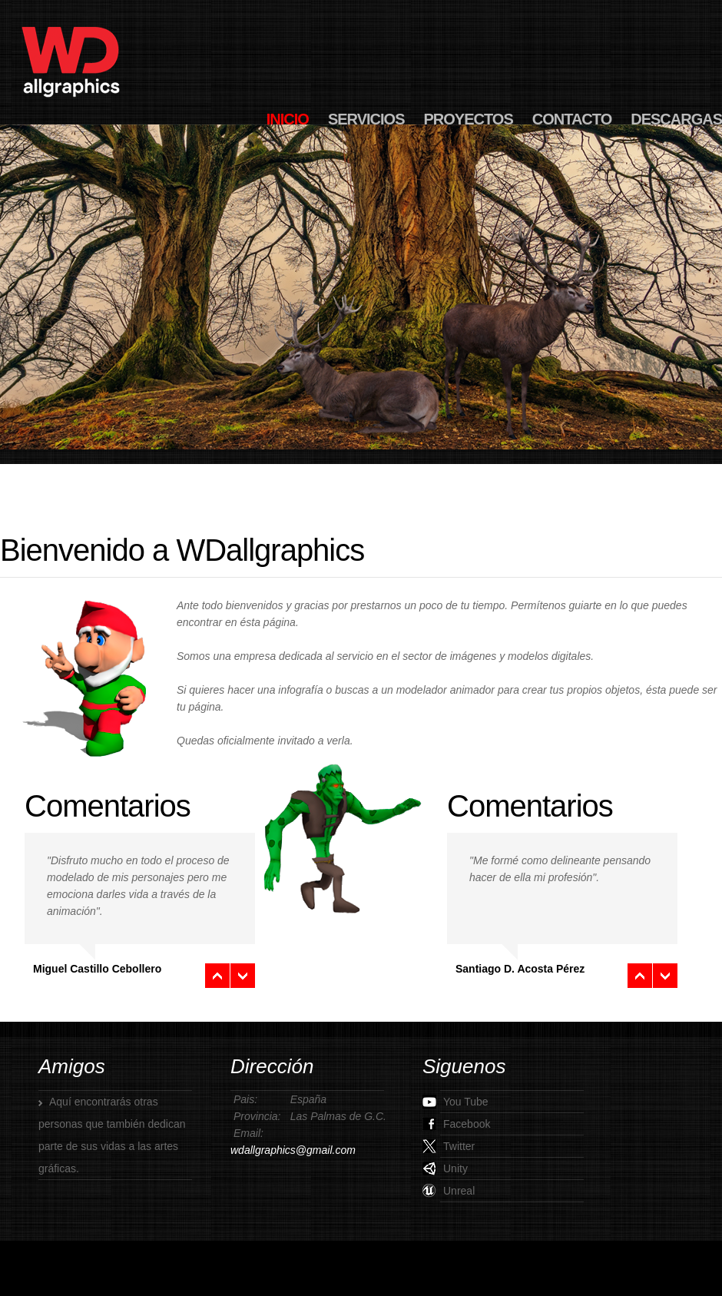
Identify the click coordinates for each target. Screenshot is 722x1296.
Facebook (456, 1124)
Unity (445, 1168)
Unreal (448, 1191)
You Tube (455, 1102)
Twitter (448, 1146)
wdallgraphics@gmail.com (293, 1150)
